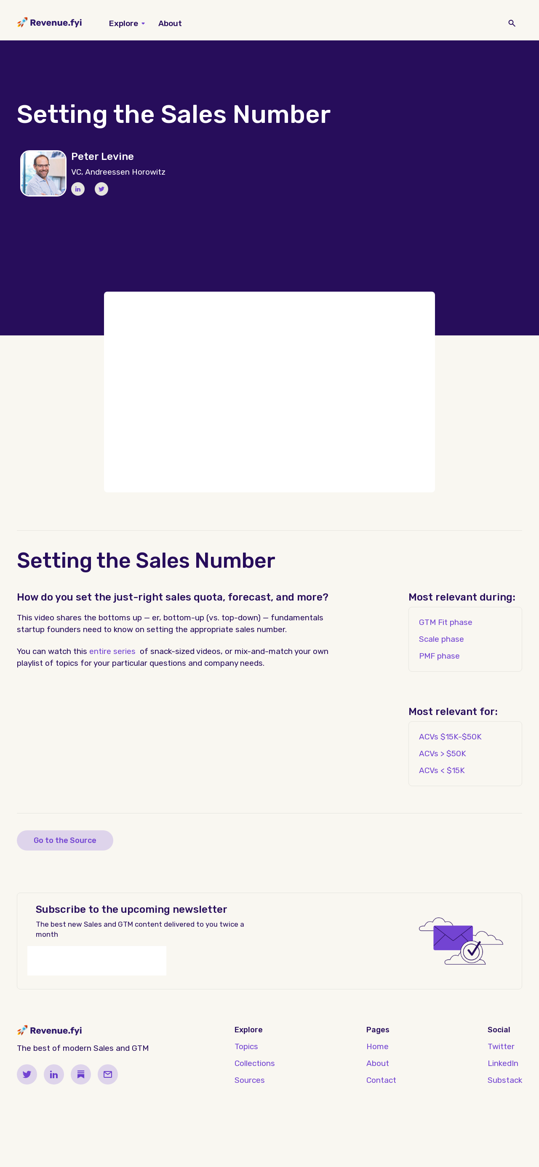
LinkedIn (503, 1063)
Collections (255, 1063)
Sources (250, 1080)
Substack (505, 1080)
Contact (381, 1080)
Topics (246, 1046)
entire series (112, 651)
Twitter (501, 1046)
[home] (49, 23)
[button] (127, 23)
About (170, 23)
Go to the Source (65, 840)
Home (377, 1046)
